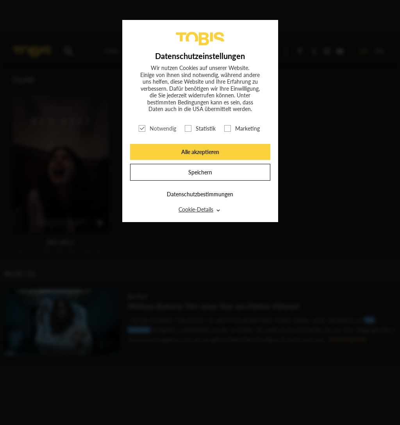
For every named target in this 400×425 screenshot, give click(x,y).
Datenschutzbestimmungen (200, 194)
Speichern (200, 172)
